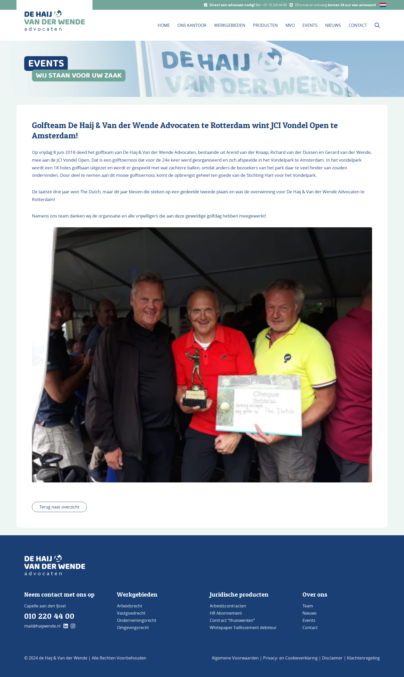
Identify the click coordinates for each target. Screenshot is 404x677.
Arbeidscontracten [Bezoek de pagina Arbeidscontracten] (228, 606)
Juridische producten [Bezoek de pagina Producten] (239, 594)
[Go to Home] (54, 565)
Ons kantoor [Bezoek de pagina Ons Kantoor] (192, 25)
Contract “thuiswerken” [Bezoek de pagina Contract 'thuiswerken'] (232, 620)
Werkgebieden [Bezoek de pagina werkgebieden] (137, 594)
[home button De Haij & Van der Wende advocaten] (54, 20)
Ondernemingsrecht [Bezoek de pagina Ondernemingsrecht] (136, 620)
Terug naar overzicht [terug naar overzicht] (59, 507)
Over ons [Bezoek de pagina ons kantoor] (314, 594)
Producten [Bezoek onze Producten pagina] (265, 25)
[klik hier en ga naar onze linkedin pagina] (65, 626)
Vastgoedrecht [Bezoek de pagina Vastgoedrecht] (131, 613)
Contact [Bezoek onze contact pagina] (358, 25)
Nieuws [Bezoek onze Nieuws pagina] (333, 25)
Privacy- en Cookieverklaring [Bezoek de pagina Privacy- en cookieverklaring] (290, 658)
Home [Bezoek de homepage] (164, 25)
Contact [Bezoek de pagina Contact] (310, 627)
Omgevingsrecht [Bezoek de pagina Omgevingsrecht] (133, 627)
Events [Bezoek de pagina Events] (308, 620)
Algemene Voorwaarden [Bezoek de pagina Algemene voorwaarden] (235, 658)
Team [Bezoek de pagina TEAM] (307, 606)
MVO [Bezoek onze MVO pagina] (290, 25)
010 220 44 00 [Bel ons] (49, 616)
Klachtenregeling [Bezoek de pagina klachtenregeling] (363, 658)
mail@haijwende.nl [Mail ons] (42, 626)
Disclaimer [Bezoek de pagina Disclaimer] (332, 658)
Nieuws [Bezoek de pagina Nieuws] (309, 613)
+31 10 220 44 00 (274, 5)
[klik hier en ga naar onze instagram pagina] (72, 626)
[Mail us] (291, 5)
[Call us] (205, 5)
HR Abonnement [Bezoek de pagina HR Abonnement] (226, 613)
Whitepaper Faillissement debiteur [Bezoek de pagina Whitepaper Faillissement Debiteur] (243, 627)
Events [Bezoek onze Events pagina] (309, 25)
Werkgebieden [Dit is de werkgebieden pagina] (229, 25)
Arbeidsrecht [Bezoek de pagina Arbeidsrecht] (129, 606)
